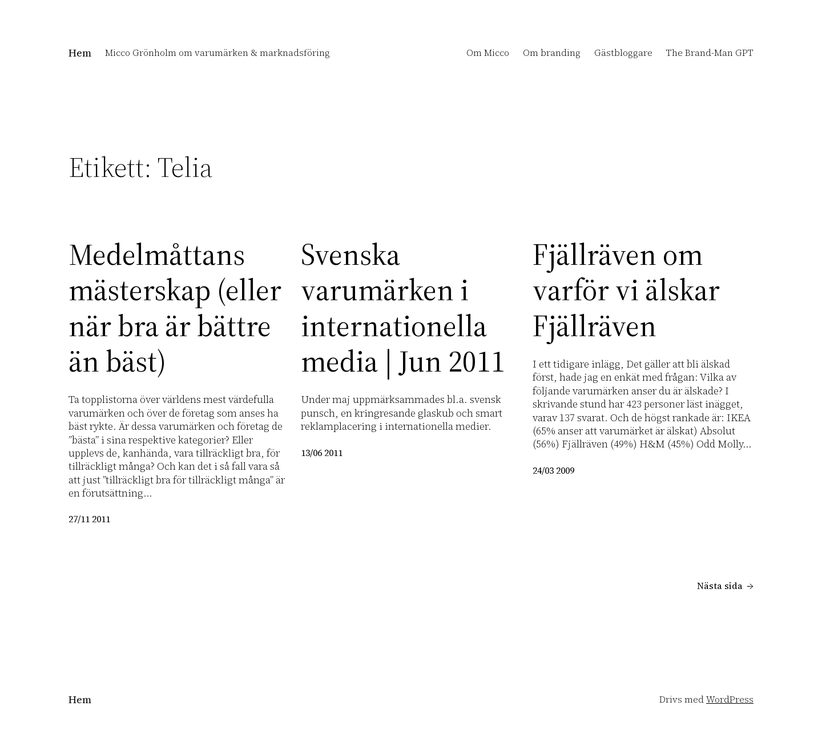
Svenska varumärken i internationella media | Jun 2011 (403, 308)
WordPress (730, 699)
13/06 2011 (321, 452)
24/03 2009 (553, 470)
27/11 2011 (89, 519)
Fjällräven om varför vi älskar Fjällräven (626, 290)
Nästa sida (725, 586)
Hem (79, 53)
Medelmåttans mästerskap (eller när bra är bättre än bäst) (174, 308)
